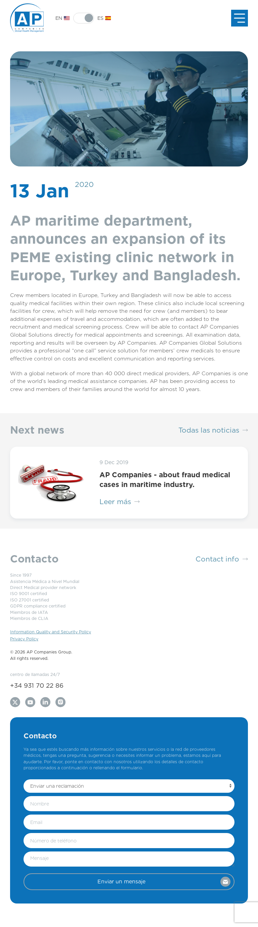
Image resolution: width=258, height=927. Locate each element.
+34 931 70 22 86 (36, 685)
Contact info (222, 559)
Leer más (119, 501)
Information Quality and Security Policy (50, 631)
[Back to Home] (27, 18)
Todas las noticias (213, 430)
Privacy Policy (24, 638)
